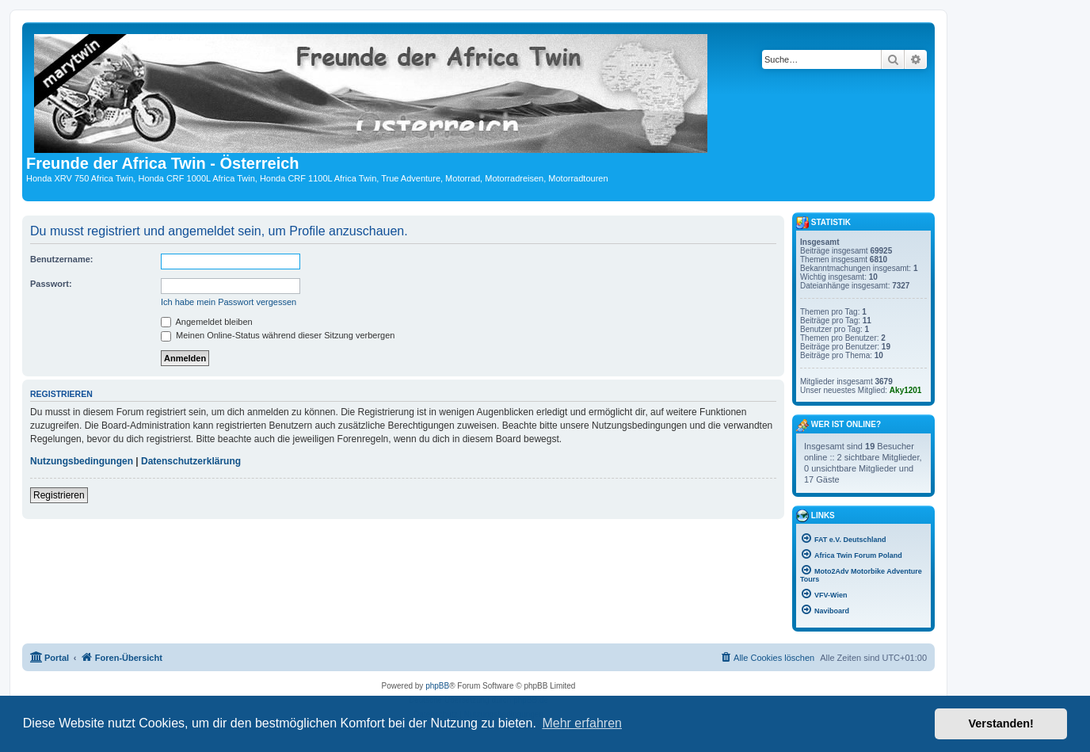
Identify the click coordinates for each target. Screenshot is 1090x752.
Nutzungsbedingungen (81, 461)
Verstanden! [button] (1001, 723)
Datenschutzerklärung (191, 461)
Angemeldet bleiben (207, 321)
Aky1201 (906, 390)
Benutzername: (61, 259)
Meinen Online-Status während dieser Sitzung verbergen (277, 335)
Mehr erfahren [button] (582, 723)
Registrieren (59, 495)
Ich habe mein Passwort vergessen (228, 302)
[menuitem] (766, 657)
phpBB (437, 685)
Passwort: (51, 283)
